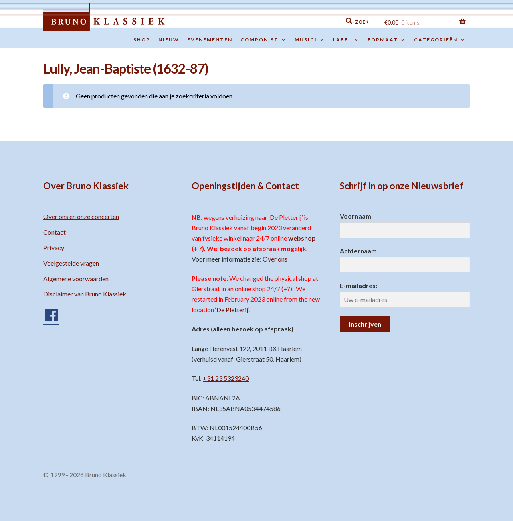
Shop (141, 40)
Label (346, 40)
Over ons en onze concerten (81, 216)
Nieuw (168, 40)
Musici (310, 40)
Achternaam (358, 251)
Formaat (387, 40)
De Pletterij (232, 309)
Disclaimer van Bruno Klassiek (84, 294)
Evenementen (209, 40)
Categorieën (440, 40)
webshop (302, 238)
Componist (263, 40)
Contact (54, 232)
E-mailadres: (358, 285)
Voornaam (355, 216)
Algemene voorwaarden (76, 278)
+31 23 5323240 (226, 378)
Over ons (275, 259)
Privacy (53, 247)
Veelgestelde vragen (71, 263)
